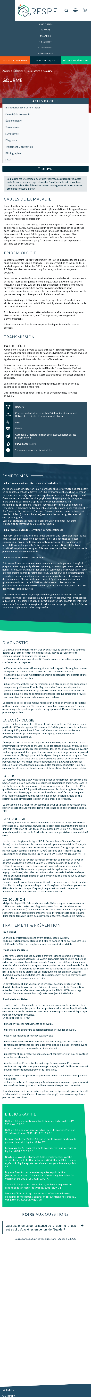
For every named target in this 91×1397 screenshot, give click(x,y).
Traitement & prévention (19, 146)
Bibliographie (13, 153)
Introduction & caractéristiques (22, 107)
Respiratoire (33, 70)
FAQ (8, 159)
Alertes (45, 30)
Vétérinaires (45, 53)
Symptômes (12, 133)
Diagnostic (11, 140)
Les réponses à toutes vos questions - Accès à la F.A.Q (45, 1238)
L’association (45, 24)
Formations (45, 47)
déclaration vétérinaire (76, 60)
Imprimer (45, 168)
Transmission (12, 127)
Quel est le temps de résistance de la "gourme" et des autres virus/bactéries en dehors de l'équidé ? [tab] (45, 1227)
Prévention (45, 42)
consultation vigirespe (15, 60)
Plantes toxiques (45, 60)
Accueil (6, 70)
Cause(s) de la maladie (17, 113)
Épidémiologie (13, 120)
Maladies (45, 36)
